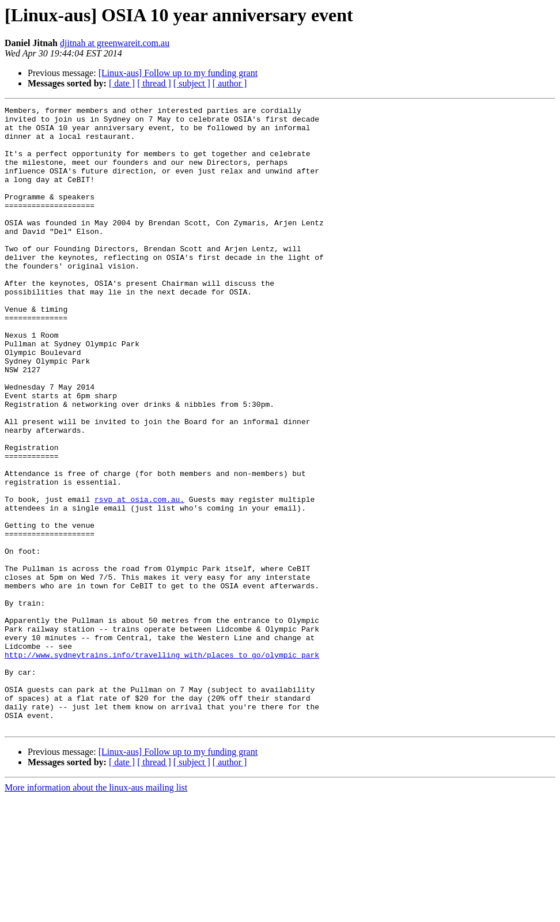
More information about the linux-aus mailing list (96, 912)
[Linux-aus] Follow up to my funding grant (178, 73)
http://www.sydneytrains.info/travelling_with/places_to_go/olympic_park (162, 765)
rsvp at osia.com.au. (139, 578)
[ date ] (122, 83)
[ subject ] (191, 83)
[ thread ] (154, 83)
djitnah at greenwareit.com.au (114, 43)
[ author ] (230, 83)
